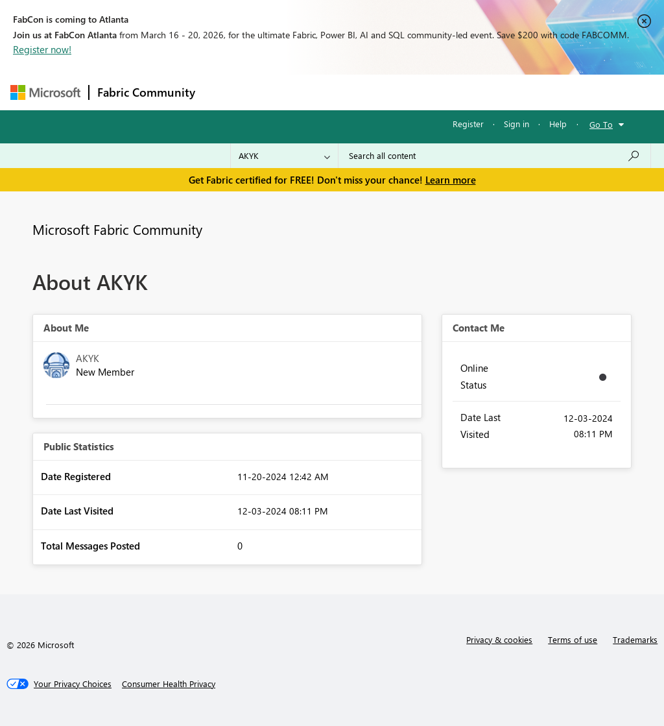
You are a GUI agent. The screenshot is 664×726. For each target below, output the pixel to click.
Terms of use (572, 639)
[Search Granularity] (284, 155)
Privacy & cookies (499, 639)
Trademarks (635, 639)
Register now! (42, 49)
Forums (225, 91)
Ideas (335, 91)
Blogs (450, 91)
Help (558, 123)
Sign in (516, 123)
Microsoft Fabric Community (117, 229)
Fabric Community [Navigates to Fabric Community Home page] (146, 92)
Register (468, 123)
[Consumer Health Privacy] (168, 684)
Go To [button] (601, 124)
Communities (392, 91)
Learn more (450, 179)
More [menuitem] (494, 91)
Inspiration (282, 91)
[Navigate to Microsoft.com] (45, 92)
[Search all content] (494, 155)
